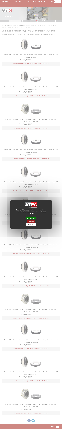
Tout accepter (31, 218)
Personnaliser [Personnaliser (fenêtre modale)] (31, 224)
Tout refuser (31, 221)
